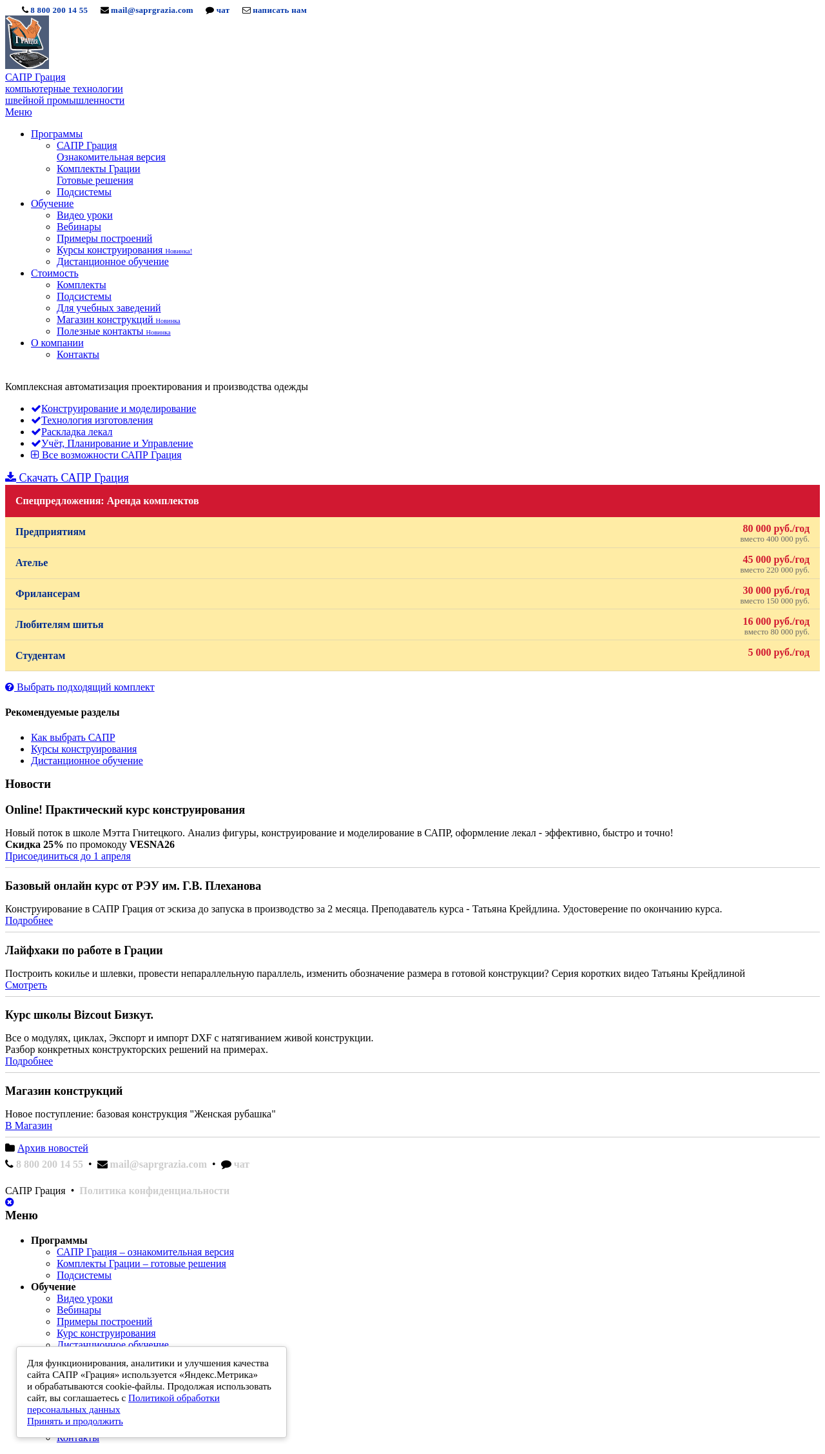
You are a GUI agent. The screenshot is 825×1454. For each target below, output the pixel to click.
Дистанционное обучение (113, 261)
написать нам (280, 10)
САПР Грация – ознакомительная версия (145, 1251)
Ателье (412, 564)
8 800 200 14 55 (59, 10)
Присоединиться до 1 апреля (68, 855)
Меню (18, 111)
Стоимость (55, 273)
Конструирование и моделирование (113, 408)
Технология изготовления (92, 420)
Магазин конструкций (118, 319)
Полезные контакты (114, 331)
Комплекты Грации (99, 174)
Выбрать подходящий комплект (80, 687)
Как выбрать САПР (73, 737)
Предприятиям (412, 533)
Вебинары (79, 226)
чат (223, 10)
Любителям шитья (412, 626)
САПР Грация (111, 151)
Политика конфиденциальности (154, 1190)
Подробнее (29, 920)
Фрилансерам (412, 595)
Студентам (412, 654)
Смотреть (26, 984)
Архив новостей (52, 1148)
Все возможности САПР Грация (106, 454)
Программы (56, 133)
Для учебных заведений (109, 307)
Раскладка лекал (72, 431)
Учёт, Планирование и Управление (112, 443)
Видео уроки (85, 215)
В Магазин (28, 1125)
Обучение (52, 203)
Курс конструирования (106, 1333)
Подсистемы (84, 191)
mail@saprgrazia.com (152, 10)
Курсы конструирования (124, 249)
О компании (57, 342)
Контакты (78, 354)
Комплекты (81, 284)
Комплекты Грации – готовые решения (141, 1263)
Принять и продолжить (75, 1420)
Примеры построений (104, 238)
